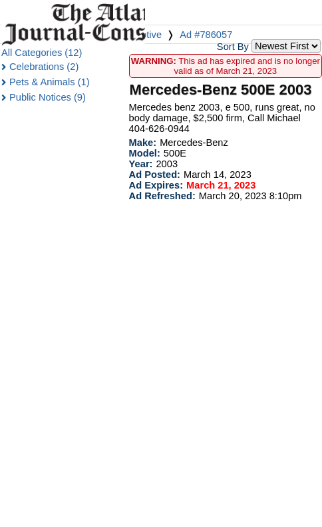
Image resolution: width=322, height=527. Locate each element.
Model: (144, 153)
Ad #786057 (206, 34)
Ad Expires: (156, 185)
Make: (143, 142)
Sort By (233, 46)
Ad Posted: (154, 174)
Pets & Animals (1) (49, 82)
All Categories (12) (41, 52)
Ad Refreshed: (162, 196)
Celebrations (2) (44, 66)
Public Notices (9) (47, 97)
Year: (141, 164)
